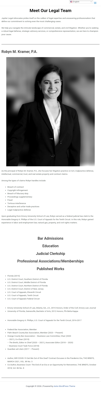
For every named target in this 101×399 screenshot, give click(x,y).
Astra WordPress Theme (64, 386)
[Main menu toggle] (95, 3)
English (74, 2)
